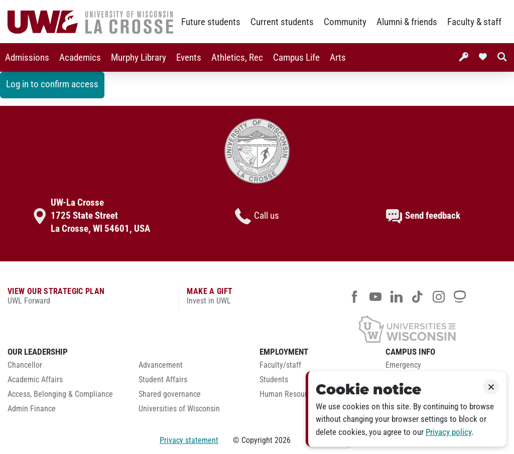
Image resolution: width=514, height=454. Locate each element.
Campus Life (296, 57)
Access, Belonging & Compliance (60, 394)
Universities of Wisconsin (179, 408)
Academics (80, 57)
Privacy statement (189, 440)
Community (345, 22)
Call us (257, 216)
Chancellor (25, 365)
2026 (283, 440)
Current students (282, 22)
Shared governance (170, 394)
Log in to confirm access (52, 84)
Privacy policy (448, 432)
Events (188, 57)
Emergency (403, 365)
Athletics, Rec (237, 57)
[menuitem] (27, 57)
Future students (210, 22)
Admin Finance (32, 408)
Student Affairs (163, 379)
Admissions (27, 57)
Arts (338, 57)
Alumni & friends (406, 22)
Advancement (161, 365)
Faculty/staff (280, 365)
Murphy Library (138, 57)
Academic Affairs (35, 379)
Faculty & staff (474, 22)
